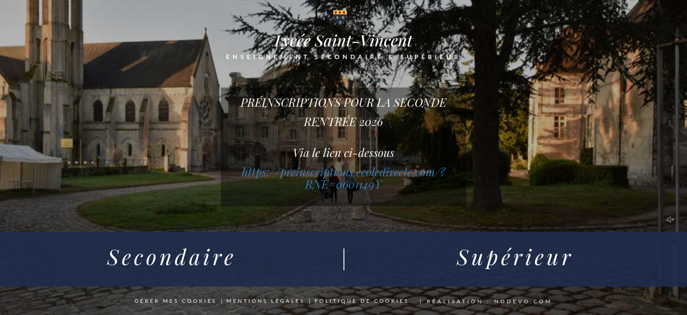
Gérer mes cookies (176, 301)
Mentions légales (266, 301)
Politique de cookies (362, 301)
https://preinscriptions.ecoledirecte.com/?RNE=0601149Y (343, 178)
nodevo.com (523, 301)
